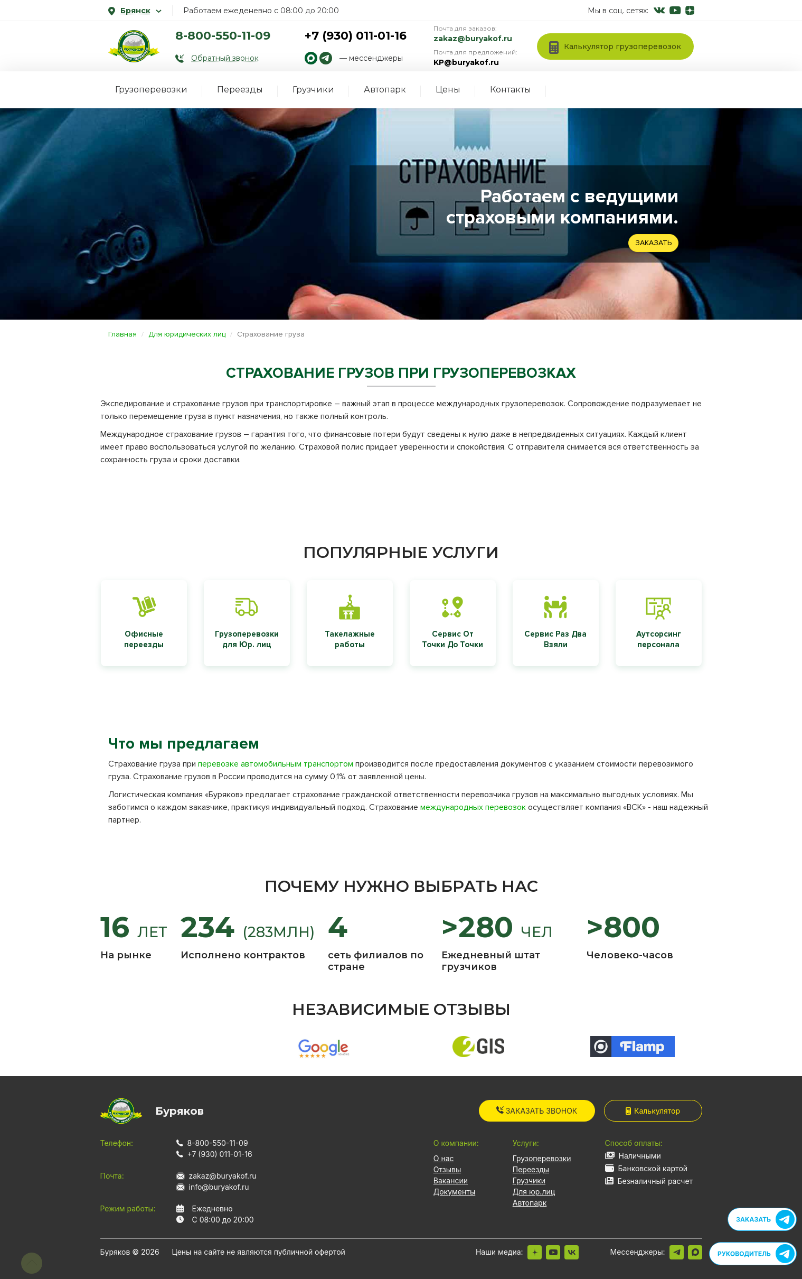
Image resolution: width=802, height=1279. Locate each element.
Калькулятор (653, 1110)
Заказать (653, 242)
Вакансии (450, 1180)
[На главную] (134, 46)
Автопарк (385, 90)
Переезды (240, 90)
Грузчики (313, 90)
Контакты (510, 90)
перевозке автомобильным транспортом (275, 764)
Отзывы (447, 1169)
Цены (448, 90)
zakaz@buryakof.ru (472, 38)
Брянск (135, 10)
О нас (443, 1158)
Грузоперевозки (151, 90)
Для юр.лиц (534, 1191)
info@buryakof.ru (219, 1186)
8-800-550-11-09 (222, 36)
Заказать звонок (537, 1110)
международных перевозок (473, 807)
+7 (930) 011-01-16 (356, 36)
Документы (454, 1191)
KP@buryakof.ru (466, 62)
